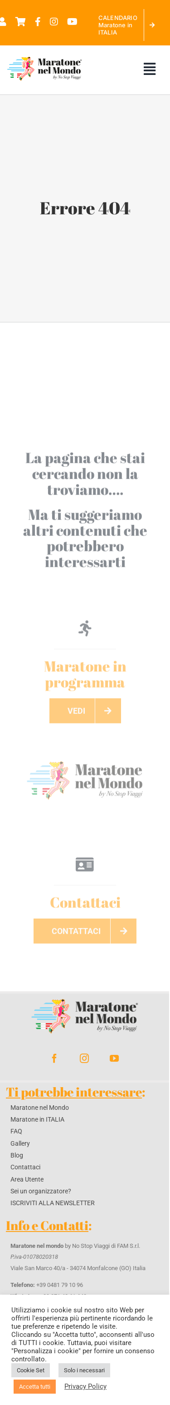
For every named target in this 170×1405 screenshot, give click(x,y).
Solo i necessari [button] (84, 1370)
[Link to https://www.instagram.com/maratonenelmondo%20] (54, 21)
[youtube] (111, 1058)
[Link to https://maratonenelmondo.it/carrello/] (20, 21)
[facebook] (51, 1058)
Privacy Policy (85, 1386)
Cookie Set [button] (30, 1370)
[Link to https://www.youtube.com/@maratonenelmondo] (72, 21)
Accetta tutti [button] (34, 1386)
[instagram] (81, 1058)
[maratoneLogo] (85, 758)
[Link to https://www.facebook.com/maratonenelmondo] (38, 21)
